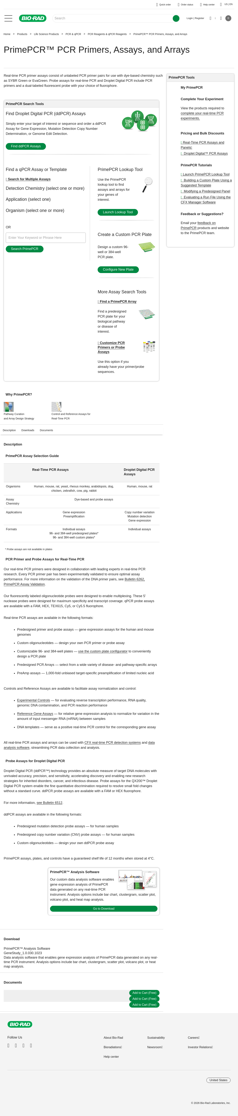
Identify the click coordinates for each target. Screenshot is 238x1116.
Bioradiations (112, 1047)
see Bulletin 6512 (49, 803)
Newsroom (154, 1047)
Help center (111, 1056)
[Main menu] (8, 18)
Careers (193, 1037)
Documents (46, 430)
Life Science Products (46, 34)
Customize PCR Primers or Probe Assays (111, 347)
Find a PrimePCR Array (118, 301)
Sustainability (156, 1037)
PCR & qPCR (73, 34)
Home (7, 34)
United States (218, 1080)
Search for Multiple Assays (29, 179)
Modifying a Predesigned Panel (206, 191)
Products (22, 34)
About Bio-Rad (113, 1037)
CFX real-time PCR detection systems (112, 742)
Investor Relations (200, 1047)
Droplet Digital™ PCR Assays (205, 153)
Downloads (27, 430)
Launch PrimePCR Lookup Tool (206, 174)
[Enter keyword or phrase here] (46, 238)
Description (9, 430)
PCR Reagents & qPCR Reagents (107, 34)
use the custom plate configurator (103, 651)
